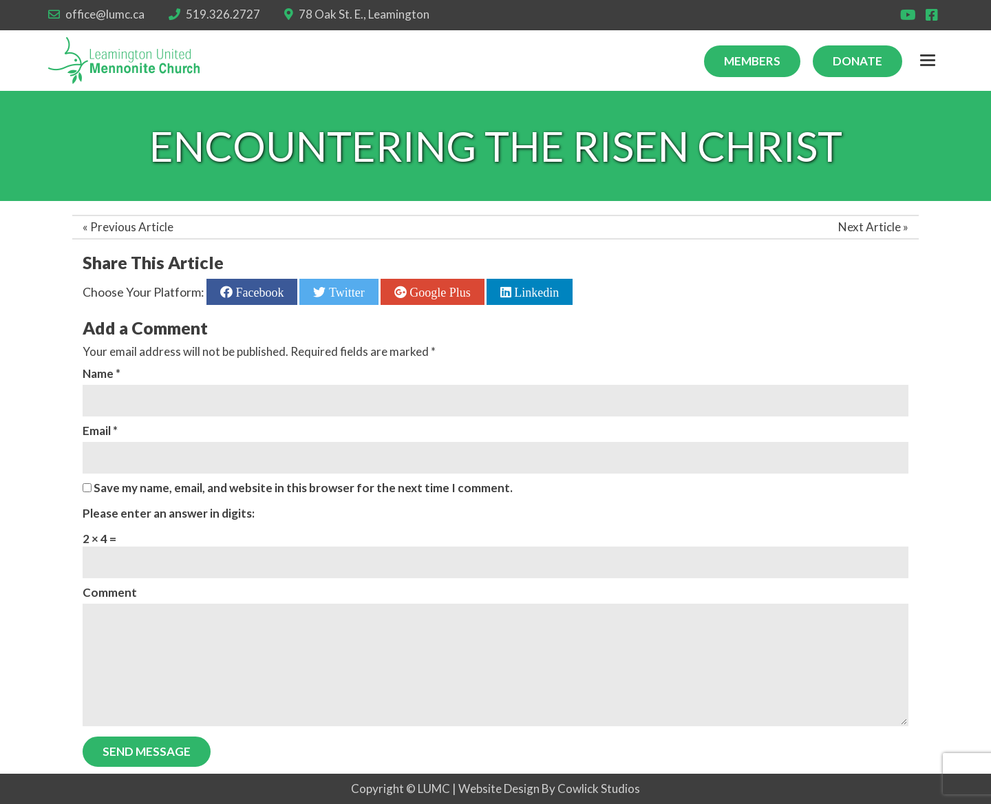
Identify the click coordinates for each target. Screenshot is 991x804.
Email (100, 430)
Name (101, 373)
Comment (110, 592)
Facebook (258, 292)
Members (752, 61)
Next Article (869, 227)
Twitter (345, 292)
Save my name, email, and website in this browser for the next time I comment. (303, 487)
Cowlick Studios (598, 788)
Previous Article (131, 227)
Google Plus (439, 292)
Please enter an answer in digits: (169, 513)
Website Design (499, 788)
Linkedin (535, 292)
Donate (857, 61)
